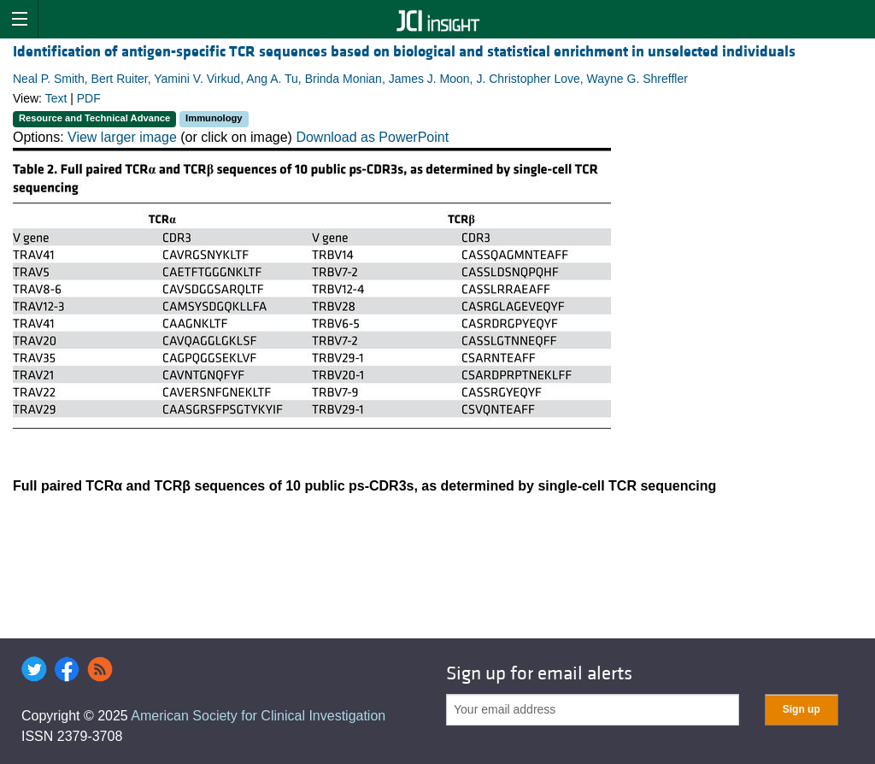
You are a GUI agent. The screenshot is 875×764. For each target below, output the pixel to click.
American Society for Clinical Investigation (258, 715)
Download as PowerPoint (372, 137)
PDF (89, 98)
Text (56, 98)
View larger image (122, 137)
